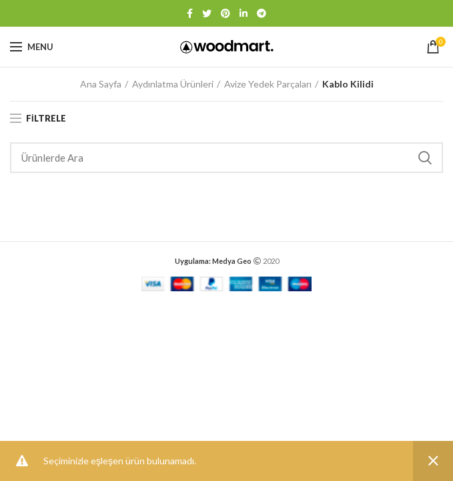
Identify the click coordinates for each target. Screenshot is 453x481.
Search (425, 157)
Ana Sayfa (100, 84)
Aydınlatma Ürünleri (172, 84)
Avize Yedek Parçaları (268, 84)
